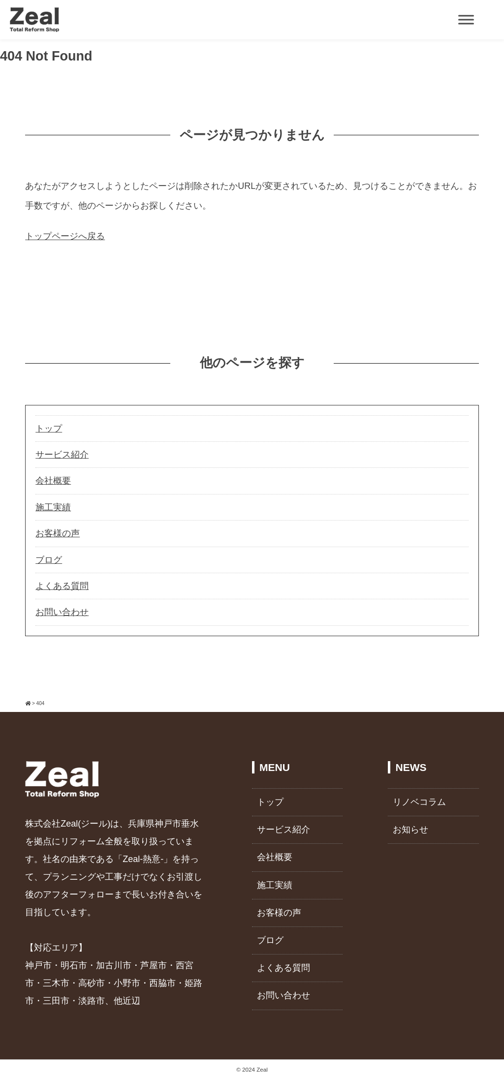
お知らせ (410, 829)
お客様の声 (57, 533)
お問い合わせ (62, 612)
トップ (48, 428)
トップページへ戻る (65, 236)
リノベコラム (419, 802)
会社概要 (53, 481)
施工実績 (53, 507)
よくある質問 (62, 586)
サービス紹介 (62, 455)
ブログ (48, 560)
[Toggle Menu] (466, 19)
